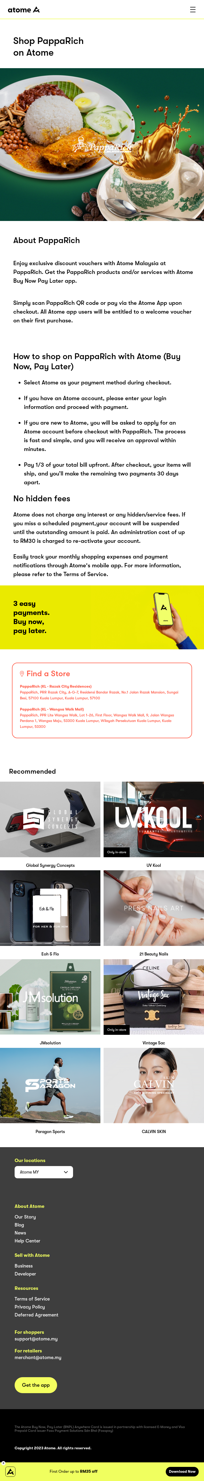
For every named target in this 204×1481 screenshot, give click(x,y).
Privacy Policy (30, 1307)
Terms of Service (32, 1299)
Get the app (36, 1385)
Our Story (25, 1217)
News (20, 1233)
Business (24, 1266)
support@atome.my (36, 1338)
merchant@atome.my (38, 1357)
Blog (19, 1225)
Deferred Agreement (36, 1315)
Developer (25, 1274)
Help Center (27, 1241)
